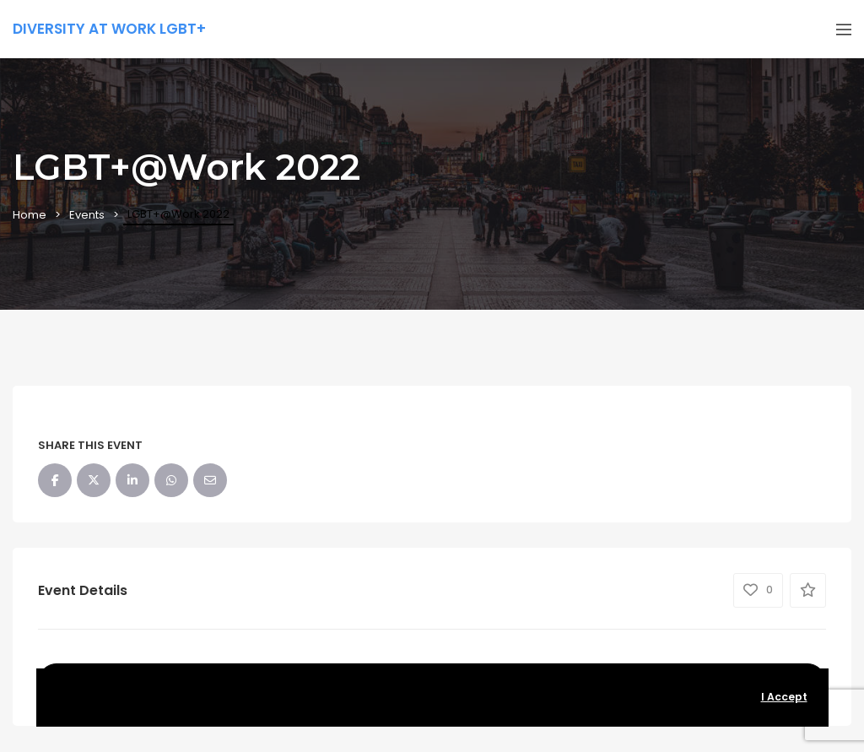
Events (87, 215)
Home (29, 215)
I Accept (784, 697)
